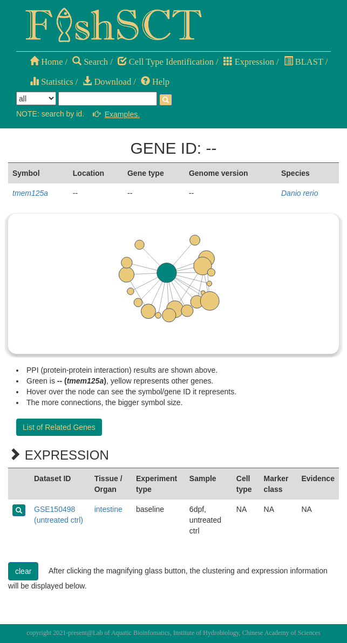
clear (23, 571)
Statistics (51, 82)
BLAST (303, 62)
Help (155, 82)
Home (46, 62)
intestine (108, 509)
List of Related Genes (59, 427)
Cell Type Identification (166, 62)
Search (90, 62)
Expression (248, 62)
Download (107, 82)
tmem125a (30, 193)
